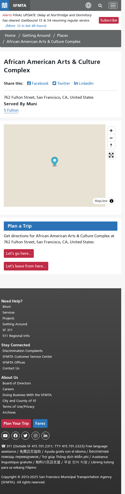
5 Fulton (11, 110)
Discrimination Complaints (22, 351)
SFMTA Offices (14, 362)
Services (8, 312)
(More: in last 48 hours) (26, 26)
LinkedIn (86, 83)
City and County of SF (19, 401)
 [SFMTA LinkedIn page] (45, 436)
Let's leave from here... (26, 266)
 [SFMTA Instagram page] (35, 436)
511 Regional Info (16, 336)
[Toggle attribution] (111, 201)
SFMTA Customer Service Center (27, 356)
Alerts (7, 15)
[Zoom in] (111, 130)
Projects (8, 318)
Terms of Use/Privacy (19, 406)
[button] (88, 5)
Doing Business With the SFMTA (27, 395)
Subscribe (108, 20)
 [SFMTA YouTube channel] (5, 436)
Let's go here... (19, 253)
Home (10, 35)
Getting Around (36, 35)
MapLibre (101, 201)
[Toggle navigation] (113, 5)
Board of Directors (17, 383)
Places (62, 35)
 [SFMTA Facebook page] (15, 436)
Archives (9, 412)
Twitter (63, 83)
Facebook (40, 83)
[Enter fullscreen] (111, 155)
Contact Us (11, 368)
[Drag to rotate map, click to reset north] (111, 145)
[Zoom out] (111, 138)
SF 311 (8, 330)
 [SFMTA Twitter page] (25, 436)
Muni (7, 306)
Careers (8, 389)
